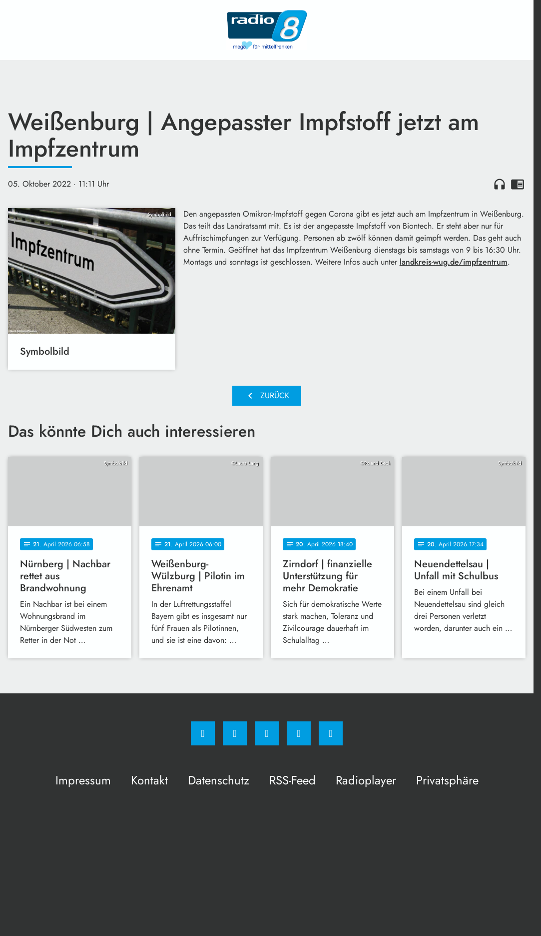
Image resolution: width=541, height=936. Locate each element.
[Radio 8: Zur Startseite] (267, 30)
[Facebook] (203, 733)
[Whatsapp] (267, 733)
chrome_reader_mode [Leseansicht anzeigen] (518, 184)
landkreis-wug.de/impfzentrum (454, 262)
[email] (331, 733)
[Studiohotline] (299, 733)
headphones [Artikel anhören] (500, 184)
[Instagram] (235, 733)
